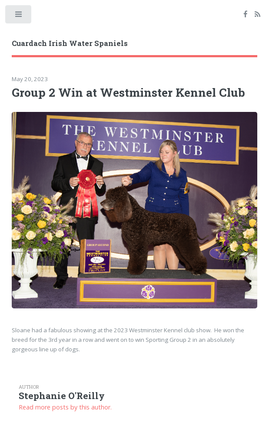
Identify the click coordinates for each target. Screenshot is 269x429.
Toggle (19, 16)
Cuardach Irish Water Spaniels (70, 43)
